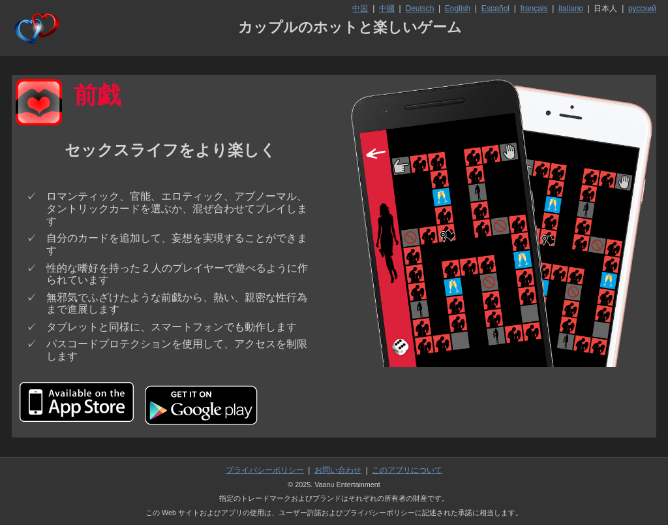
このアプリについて (407, 470)
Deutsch (419, 8)
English (457, 8)
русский (642, 8)
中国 (360, 8)
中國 (387, 8)
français (534, 8)
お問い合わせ (337, 470)
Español (495, 8)
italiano (570, 8)
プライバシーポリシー (265, 470)
